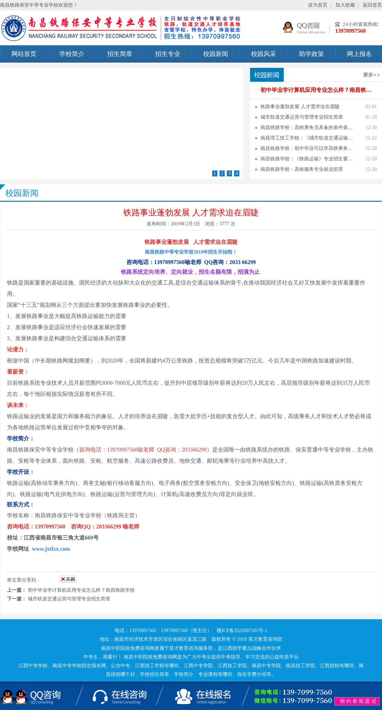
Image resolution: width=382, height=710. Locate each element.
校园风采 (263, 53)
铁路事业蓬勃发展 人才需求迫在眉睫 (300, 106)
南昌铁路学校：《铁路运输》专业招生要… (306, 158)
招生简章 (119, 53)
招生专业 (167, 53)
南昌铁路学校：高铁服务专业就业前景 (301, 169)
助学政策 (311, 53)
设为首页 (317, 5)
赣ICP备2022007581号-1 (242, 630)
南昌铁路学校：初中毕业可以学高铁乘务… (306, 148)
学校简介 (71, 53)
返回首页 (372, 5)
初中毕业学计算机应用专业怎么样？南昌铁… (316, 90)
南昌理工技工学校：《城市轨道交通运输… (306, 138)
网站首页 (23, 53)
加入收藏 (345, 5)
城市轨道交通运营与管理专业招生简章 (301, 117)
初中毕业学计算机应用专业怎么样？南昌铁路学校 (81, 590)
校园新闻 (215, 53)
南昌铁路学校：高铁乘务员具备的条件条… (306, 127)
